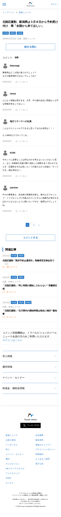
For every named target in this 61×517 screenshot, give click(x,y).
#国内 (12, 33)
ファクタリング (13, 473)
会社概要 (39, 435)
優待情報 (7, 366)
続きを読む (30, 46)
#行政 (5, 33)
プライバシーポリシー (45, 449)
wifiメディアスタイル (15, 468)
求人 (8, 449)
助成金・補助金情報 (13, 388)
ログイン (55, 4)
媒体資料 (39, 440)
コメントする (30, 237)
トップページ (8, 12)
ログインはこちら (12, 340)
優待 (8, 459)
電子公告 (39, 464)
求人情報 (7, 356)
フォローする (33, 425)
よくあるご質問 (42, 459)
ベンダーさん (12, 445)
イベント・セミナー (13, 377)
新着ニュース (25, 12)
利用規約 (39, 454)
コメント (12, 267)
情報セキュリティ (43, 445)
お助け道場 (11, 440)
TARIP (8, 478)
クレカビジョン (13, 464)
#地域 (20, 33)
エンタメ (10, 483)
